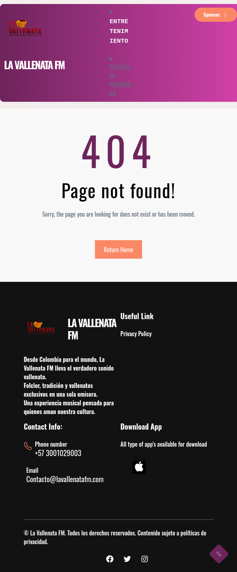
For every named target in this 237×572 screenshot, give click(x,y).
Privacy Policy (135, 333)
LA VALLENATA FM (34, 64)
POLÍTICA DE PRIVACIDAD (120, 78)
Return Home (118, 249)
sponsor (215, 14)
